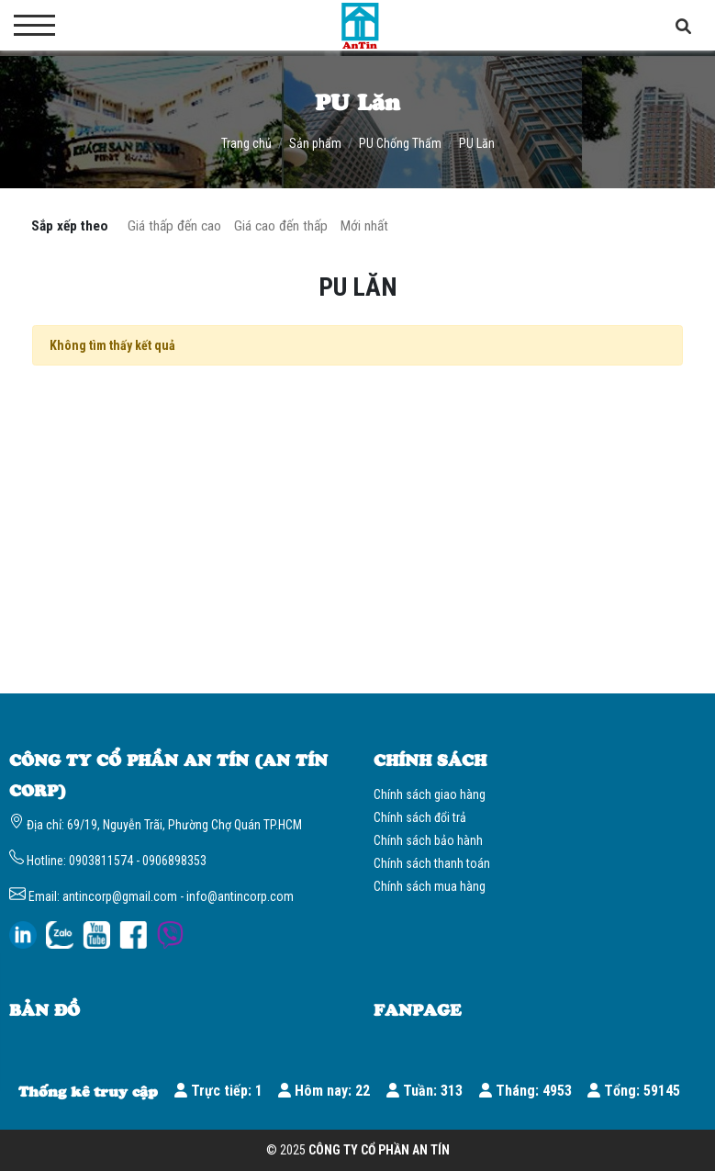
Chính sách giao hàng (430, 794)
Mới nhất (364, 226)
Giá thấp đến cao (174, 226)
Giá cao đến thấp (281, 226)
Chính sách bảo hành (428, 840)
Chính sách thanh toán (432, 863)
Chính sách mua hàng (430, 886)
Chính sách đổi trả (420, 817)
